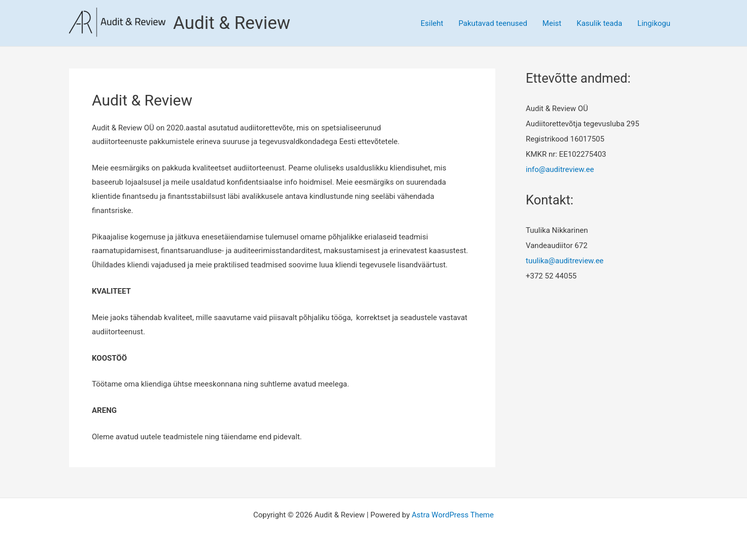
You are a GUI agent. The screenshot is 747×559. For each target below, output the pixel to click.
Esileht (432, 23)
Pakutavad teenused (492, 23)
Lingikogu (653, 23)
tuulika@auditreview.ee (564, 260)
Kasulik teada (599, 23)
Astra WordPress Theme (453, 514)
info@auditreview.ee (560, 169)
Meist (551, 23)
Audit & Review (231, 23)
